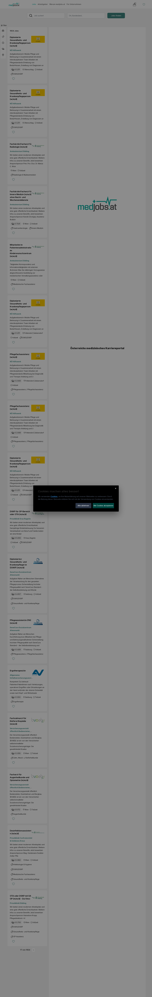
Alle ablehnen (83, 506)
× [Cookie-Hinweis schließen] (115, 488)
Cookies (54, 496)
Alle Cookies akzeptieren (103, 506)
